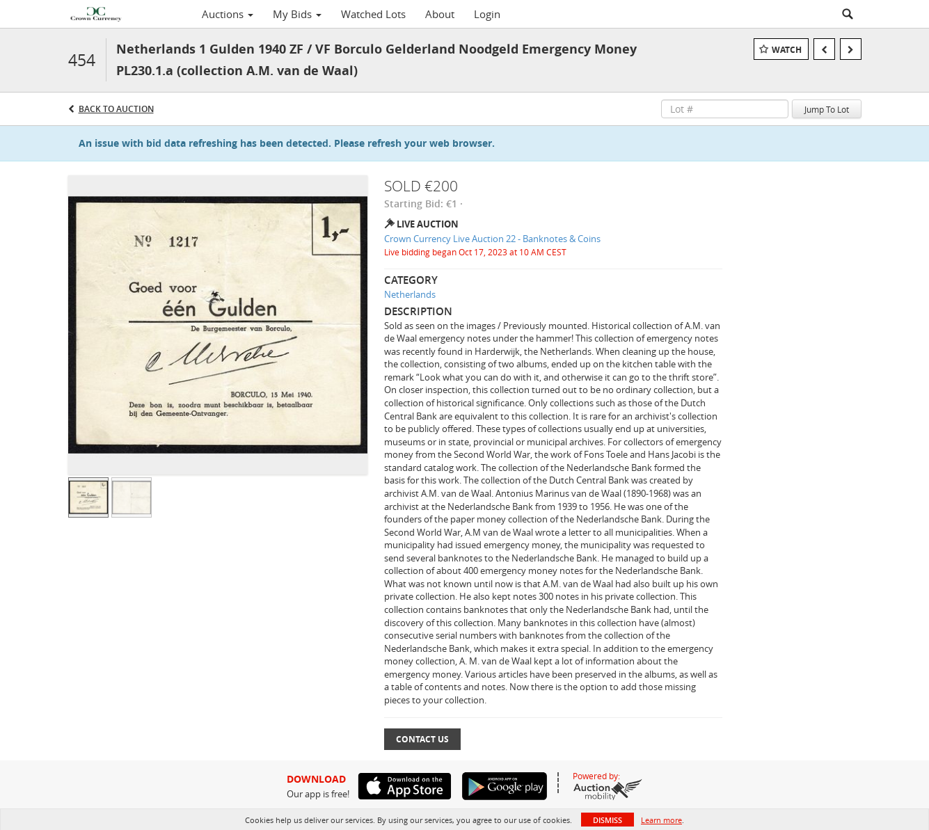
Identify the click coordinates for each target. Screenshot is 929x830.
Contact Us (422, 739)
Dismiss (607, 820)
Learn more (661, 820)
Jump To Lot (826, 109)
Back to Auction (116, 109)
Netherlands (410, 294)
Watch (787, 50)
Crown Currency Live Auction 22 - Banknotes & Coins (492, 238)
